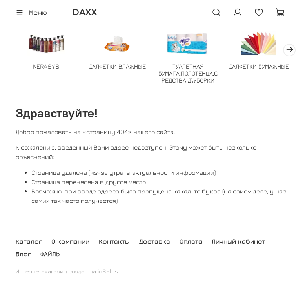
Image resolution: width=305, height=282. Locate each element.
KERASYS (46, 66)
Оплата (191, 241)
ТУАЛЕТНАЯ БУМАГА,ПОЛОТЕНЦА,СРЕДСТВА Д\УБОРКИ (188, 73)
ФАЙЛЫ (50, 253)
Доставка (154, 241)
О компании (70, 241)
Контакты (114, 241)
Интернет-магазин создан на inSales (67, 271)
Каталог (29, 241)
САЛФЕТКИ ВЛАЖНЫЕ (117, 66)
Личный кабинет (238, 241)
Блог (23, 253)
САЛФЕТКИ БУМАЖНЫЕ (259, 66)
